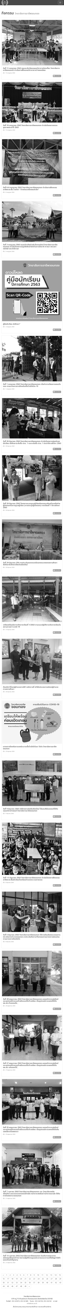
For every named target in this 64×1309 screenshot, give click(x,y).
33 (17, 1282)
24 (38, 1279)
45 (8, 1286)
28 (56, 1279)
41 (51, 1282)
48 (21, 1286)
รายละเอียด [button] (56, 76)
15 (60, 1275)
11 (42, 1275)
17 (8, 1279)
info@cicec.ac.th (32, 1304)
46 (12, 1286)
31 (8, 1282)
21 (25, 1279)
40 (47, 1282)
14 (55, 1275)
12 (47, 1275)
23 (34, 1279)
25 (43, 1279)
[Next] (29, 1286)
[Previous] (3, 1275)
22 (30, 1279)
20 (21, 1279)
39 (43, 1282)
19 (17, 1279)
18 (12, 1279)
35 (25, 1282)
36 (30, 1282)
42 (56, 1282)
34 (21, 1282)
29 (60, 1279)
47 (17, 1286)
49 (25, 1286)
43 (60, 1282)
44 (4, 1286)
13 (51, 1275)
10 (38, 1275)
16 (4, 1279)
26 (47, 1279)
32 (12, 1282)
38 (38, 1282)
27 (51, 1279)
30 (4, 1282)
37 (34, 1282)
